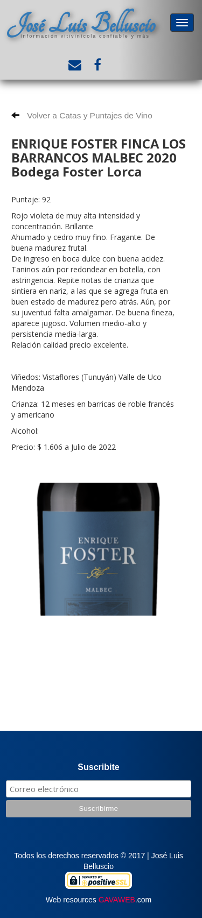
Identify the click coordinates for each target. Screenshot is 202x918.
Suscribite (98, 767)
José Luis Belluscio (81, 24)
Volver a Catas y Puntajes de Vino (81, 115)
